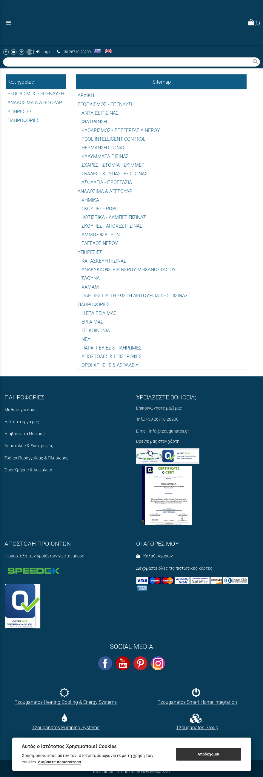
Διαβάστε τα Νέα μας (24, 433)
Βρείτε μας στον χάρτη (157, 441)
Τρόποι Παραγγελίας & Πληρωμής (36, 458)
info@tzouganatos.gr (169, 431)
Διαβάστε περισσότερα (59, 761)
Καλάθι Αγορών (154, 556)
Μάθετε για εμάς (20, 409)
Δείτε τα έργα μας (21, 421)
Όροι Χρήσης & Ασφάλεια (28, 470)
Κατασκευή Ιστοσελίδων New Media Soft (131, 771)
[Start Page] (131, 22)
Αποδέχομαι (208, 754)
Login (44, 51)
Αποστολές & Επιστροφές (28, 445)
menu (8, 22)
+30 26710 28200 (74, 52)
